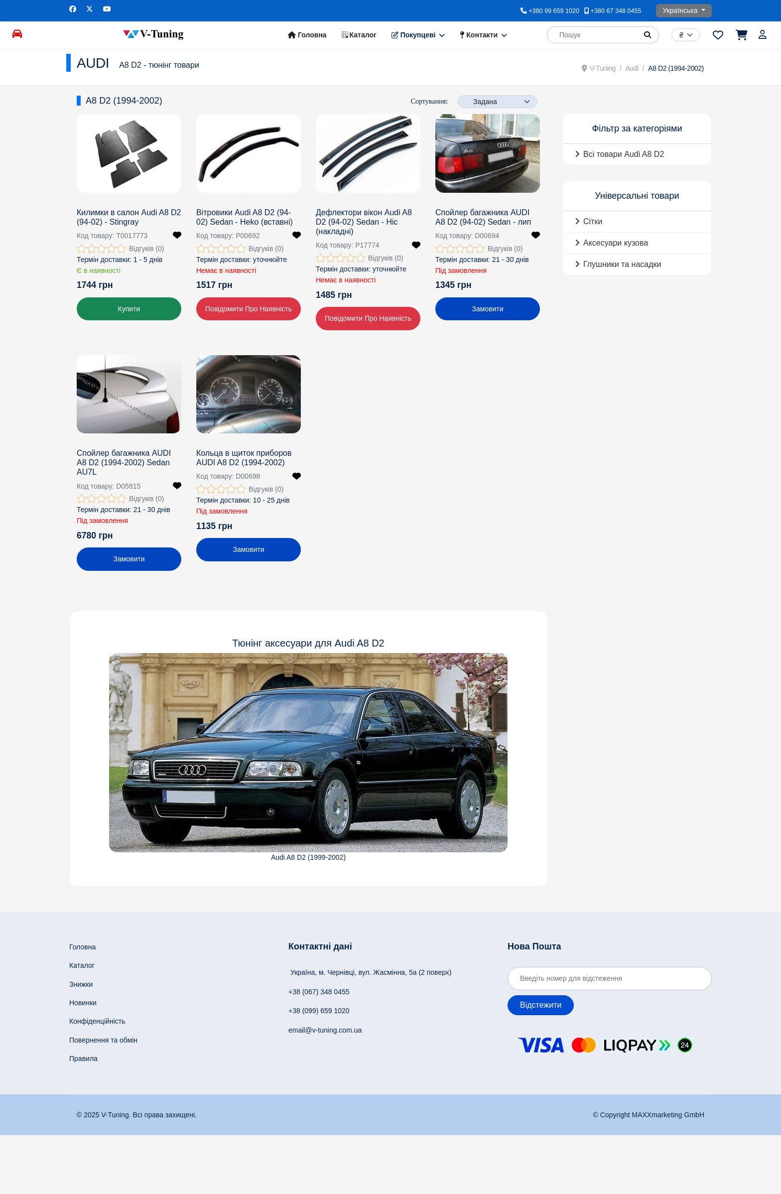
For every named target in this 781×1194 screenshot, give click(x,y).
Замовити (487, 309)
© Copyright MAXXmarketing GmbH (649, 1115)
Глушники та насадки (622, 264)
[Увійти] (764, 35)
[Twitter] (89, 9)
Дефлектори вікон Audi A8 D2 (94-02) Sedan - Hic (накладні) (364, 222)
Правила (83, 1058)
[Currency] (685, 34)
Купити (129, 309)
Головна (307, 35)
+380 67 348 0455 (616, 10)
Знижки (81, 984)
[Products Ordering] (497, 101)
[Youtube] (107, 9)
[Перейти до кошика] (741, 35)
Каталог (359, 35)
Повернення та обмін (103, 1040)
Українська (680, 10)
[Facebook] (72, 9)
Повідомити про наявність (248, 309)
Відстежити (540, 1005)
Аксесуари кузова (615, 243)
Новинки (83, 1003)
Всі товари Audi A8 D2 (623, 154)
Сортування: (429, 101)
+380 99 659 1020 (553, 10)
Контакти (479, 35)
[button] (647, 34)
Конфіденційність (97, 1021)
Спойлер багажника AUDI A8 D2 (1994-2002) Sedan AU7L (124, 462)
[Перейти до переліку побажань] (718, 35)
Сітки (592, 221)
